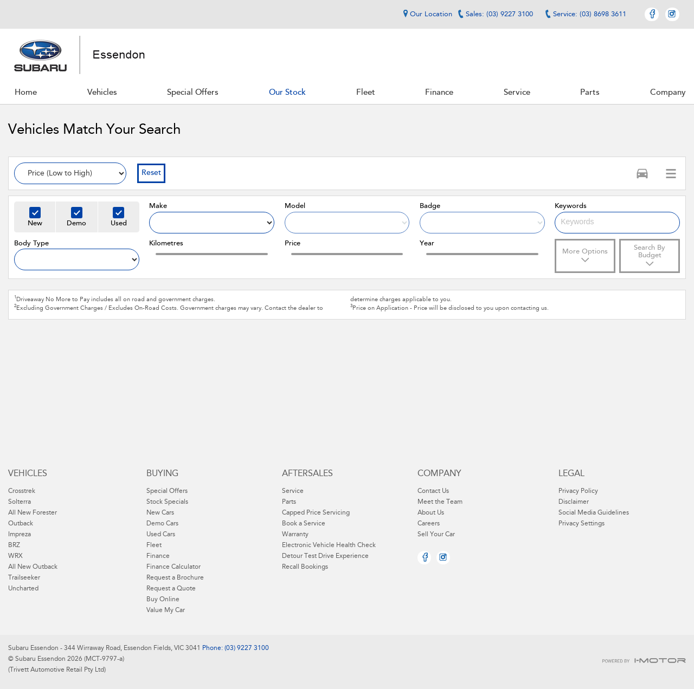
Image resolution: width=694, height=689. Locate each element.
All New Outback (32, 567)
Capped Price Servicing (316, 513)
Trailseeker (24, 578)
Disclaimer (573, 502)
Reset (151, 173)
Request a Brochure (175, 578)
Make (158, 206)
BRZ (14, 545)
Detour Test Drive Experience (325, 556)
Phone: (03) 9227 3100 (235, 648)
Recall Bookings (305, 567)
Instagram (672, 14)
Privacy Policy (578, 491)
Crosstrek (21, 491)
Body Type (31, 243)
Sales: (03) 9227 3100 (499, 14)
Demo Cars (162, 524)
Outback (20, 524)
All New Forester (32, 513)
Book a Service (303, 524)
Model (295, 206)
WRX (15, 556)
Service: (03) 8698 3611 (589, 14)
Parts (289, 502)
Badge (430, 206)
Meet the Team (439, 502)
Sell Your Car (436, 534)
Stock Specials (167, 502)
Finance (158, 556)
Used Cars (160, 534)
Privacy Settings (581, 524)
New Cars (160, 513)
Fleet (154, 545)
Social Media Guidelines (593, 513)
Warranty (295, 534)
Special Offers (167, 491)
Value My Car (165, 610)
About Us (430, 513)
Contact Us (433, 491)
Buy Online (162, 599)
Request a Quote (171, 589)
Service (293, 491)
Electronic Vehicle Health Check (329, 545)
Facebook (652, 14)
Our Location (426, 14)
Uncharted (23, 589)
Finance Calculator (173, 567)
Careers (428, 524)
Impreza (19, 534)
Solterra (19, 502)
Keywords (571, 206)
